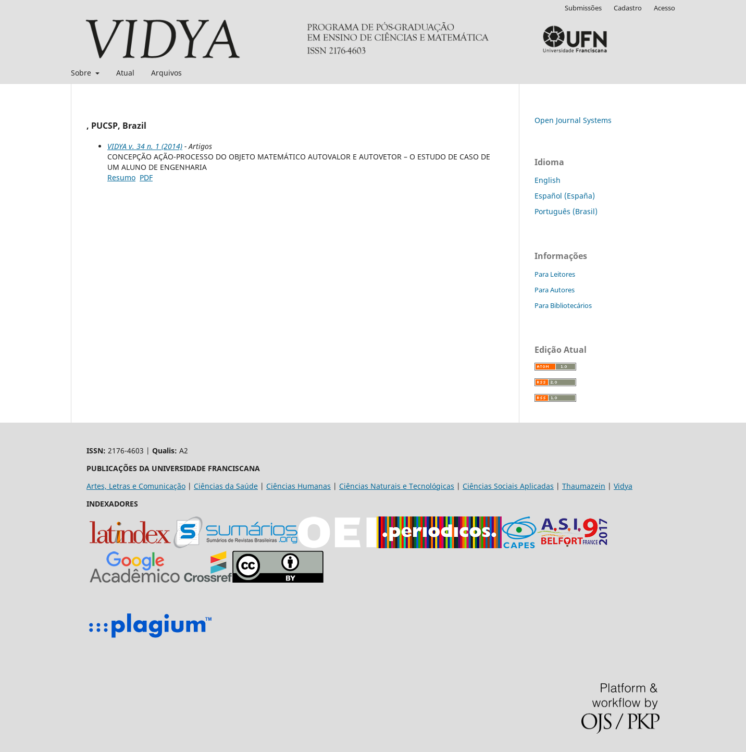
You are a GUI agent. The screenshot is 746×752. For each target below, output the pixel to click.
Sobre (82, 73)
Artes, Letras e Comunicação (135, 486)
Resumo (121, 177)
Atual (125, 73)
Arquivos (166, 73)
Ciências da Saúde (226, 486)
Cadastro (628, 8)
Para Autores (554, 289)
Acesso (664, 8)
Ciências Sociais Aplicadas (508, 486)
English (547, 180)
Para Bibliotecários (563, 305)
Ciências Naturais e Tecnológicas (396, 486)
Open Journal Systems (573, 120)
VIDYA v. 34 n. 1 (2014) (144, 146)
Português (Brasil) (566, 211)
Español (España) (564, 196)
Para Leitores (554, 274)
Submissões (583, 8)
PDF (146, 177)
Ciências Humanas (298, 486)
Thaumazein (583, 486)
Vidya (623, 486)
